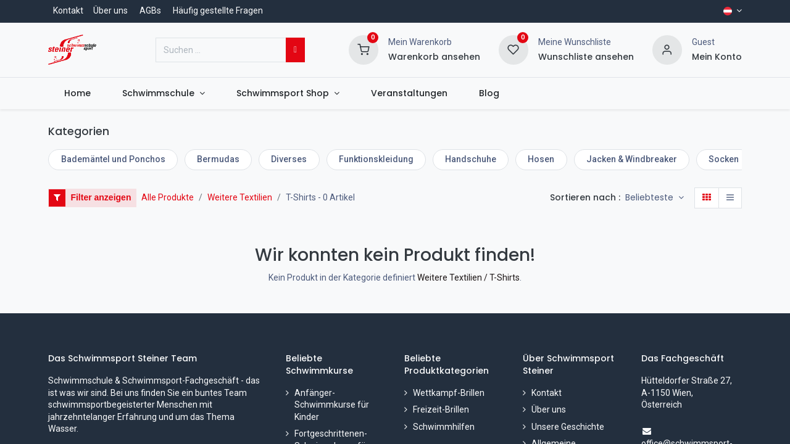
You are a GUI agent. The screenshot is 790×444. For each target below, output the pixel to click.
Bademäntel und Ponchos (113, 159)
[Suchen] (295, 50)
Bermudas (218, 159)
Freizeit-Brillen (441, 409)
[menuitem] (77, 94)
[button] (654, 197)
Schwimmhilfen (444, 427)
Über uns (110, 10)
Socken (724, 159)
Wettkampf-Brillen (448, 393)
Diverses (289, 159)
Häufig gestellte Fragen (218, 10)
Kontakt (68, 10)
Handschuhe (470, 159)
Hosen (541, 159)
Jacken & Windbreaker (631, 159)
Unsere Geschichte (567, 427)
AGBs (150, 10)
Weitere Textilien (239, 197)
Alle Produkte (167, 197)
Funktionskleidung (376, 159)
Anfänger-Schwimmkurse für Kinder (331, 405)
